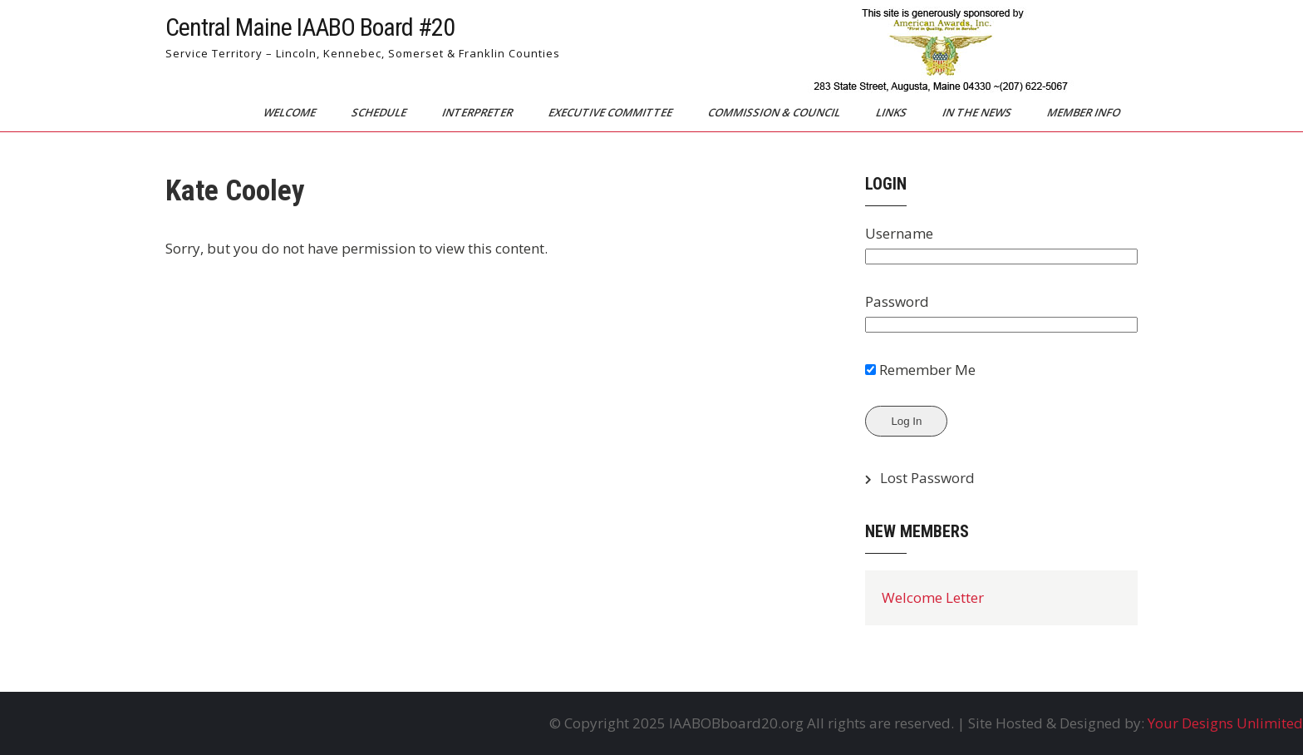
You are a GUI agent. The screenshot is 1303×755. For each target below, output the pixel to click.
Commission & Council (775, 112)
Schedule (380, 112)
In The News (978, 112)
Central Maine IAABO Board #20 (310, 27)
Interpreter (478, 112)
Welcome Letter (933, 597)
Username (899, 233)
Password (897, 301)
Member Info (1084, 112)
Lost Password (927, 477)
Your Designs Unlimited (1225, 723)
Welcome (291, 112)
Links (892, 112)
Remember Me (920, 369)
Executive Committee (611, 112)
